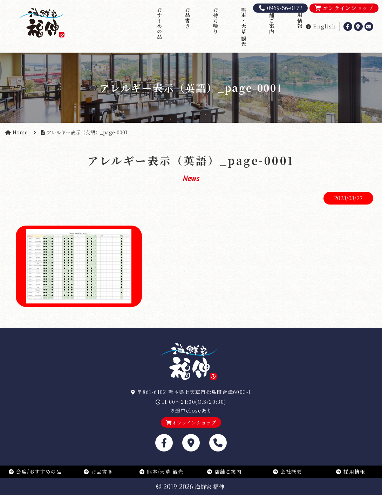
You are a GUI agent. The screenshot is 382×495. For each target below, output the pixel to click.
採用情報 (299, 18)
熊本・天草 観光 (243, 27)
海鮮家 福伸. (210, 487)
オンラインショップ (344, 8)
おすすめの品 (159, 23)
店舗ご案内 (271, 20)
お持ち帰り (215, 20)
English (321, 26)
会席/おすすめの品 (35, 471)
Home (20, 132)
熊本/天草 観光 (161, 471)
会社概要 (287, 471)
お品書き (187, 18)
